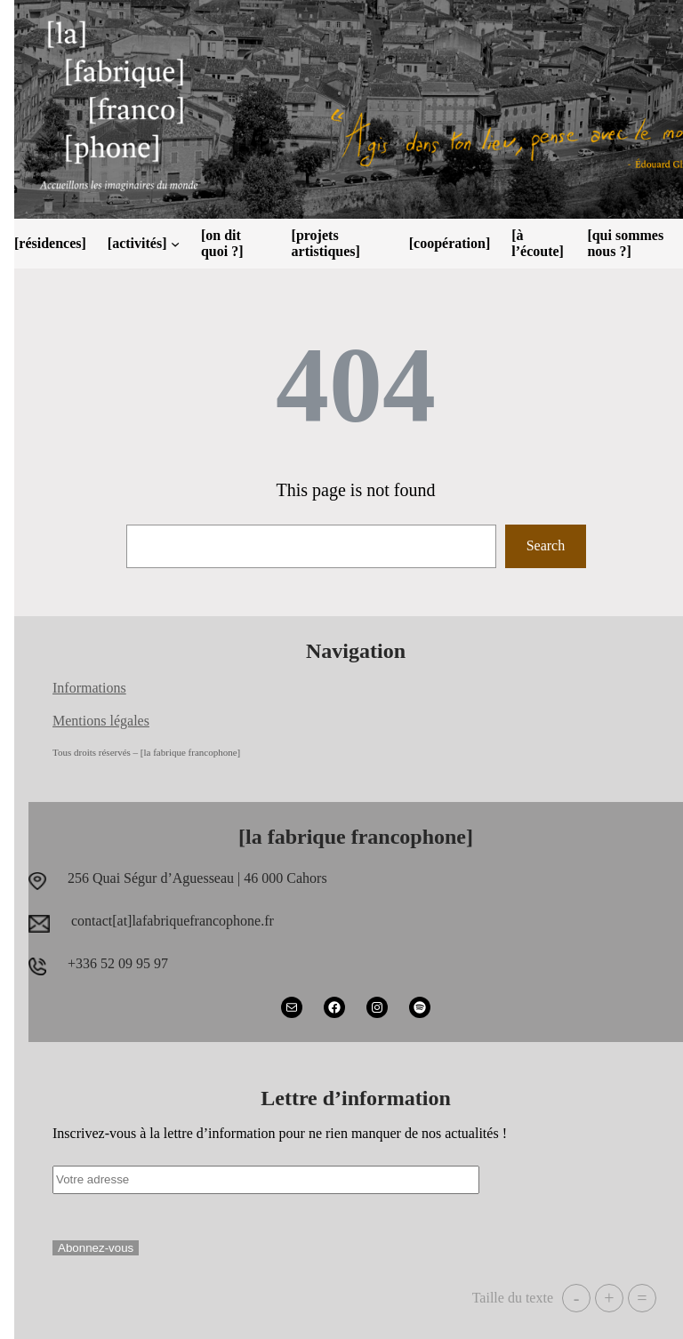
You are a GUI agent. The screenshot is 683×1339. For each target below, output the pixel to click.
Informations (89, 687)
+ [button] (609, 1298)
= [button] (642, 1298)
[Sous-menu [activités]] (175, 243)
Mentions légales (100, 720)
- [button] (577, 1298)
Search (546, 545)
